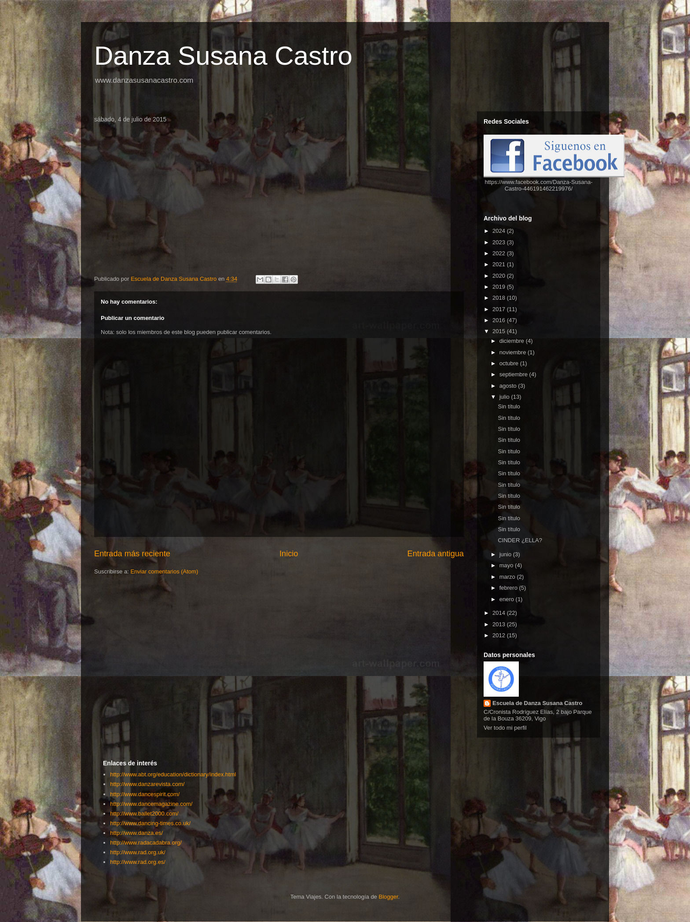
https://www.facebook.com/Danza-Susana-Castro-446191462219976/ (539, 185)
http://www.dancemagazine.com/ (151, 804)
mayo (507, 565)
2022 (499, 253)
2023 (499, 242)
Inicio (288, 553)
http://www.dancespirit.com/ (145, 794)
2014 (499, 613)
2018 (499, 297)
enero (507, 599)
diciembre (512, 341)
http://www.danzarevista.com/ (147, 784)
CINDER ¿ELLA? (520, 540)
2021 (499, 264)
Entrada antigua (435, 553)
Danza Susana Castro (223, 55)
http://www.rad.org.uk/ (137, 852)
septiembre (514, 374)
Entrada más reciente (132, 553)
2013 (499, 624)
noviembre (513, 352)
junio (506, 554)
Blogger (388, 896)
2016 (499, 320)
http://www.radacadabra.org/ (146, 842)
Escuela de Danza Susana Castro (537, 703)
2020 (499, 275)
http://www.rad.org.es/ (137, 862)
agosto (508, 385)
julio (505, 396)
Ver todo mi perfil (505, 727)
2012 (499, 635)
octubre (509, 363)
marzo (508, 576)
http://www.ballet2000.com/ (144, 813)
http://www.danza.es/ (136, 833)
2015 (499, 331)
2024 (499, 231)
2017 (499, 309)
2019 (499, 286)
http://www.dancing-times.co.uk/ (150, 823)
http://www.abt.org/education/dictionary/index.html (173, 774)
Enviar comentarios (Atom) (164, 571)
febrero (509, 587)
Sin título (509, 406)
